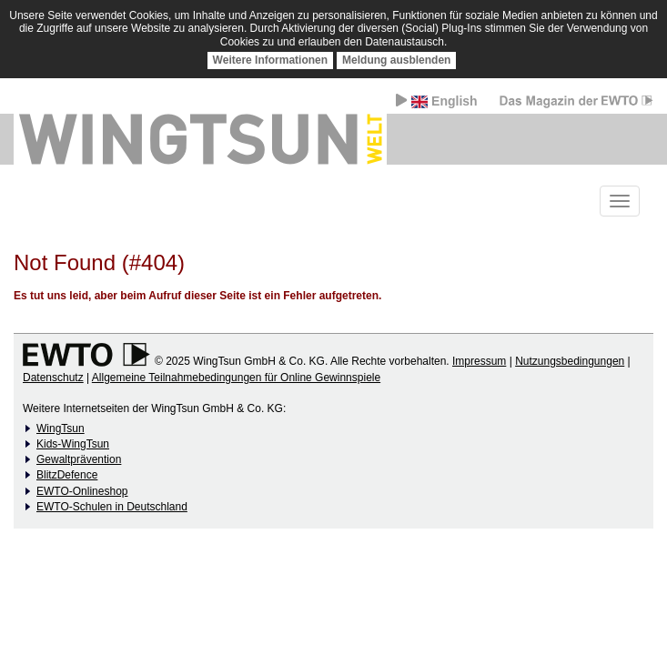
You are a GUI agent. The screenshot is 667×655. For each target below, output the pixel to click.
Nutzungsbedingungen (569, 361)
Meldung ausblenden (396, 60)
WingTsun (60, 428)
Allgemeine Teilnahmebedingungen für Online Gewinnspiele (236, 377)
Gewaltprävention (78, 459)
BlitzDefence (66, 475)
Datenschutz (53, 377)
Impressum (479, 361)
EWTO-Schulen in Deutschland (111, 506)
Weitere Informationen (270, 60)
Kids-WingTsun (72, 444)
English (436, 101)
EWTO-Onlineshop (81, 491)
